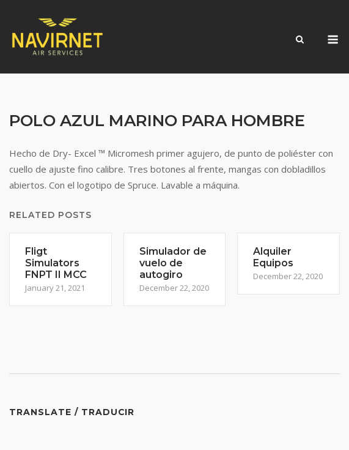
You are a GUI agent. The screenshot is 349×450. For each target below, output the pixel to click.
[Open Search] (300, 40)
